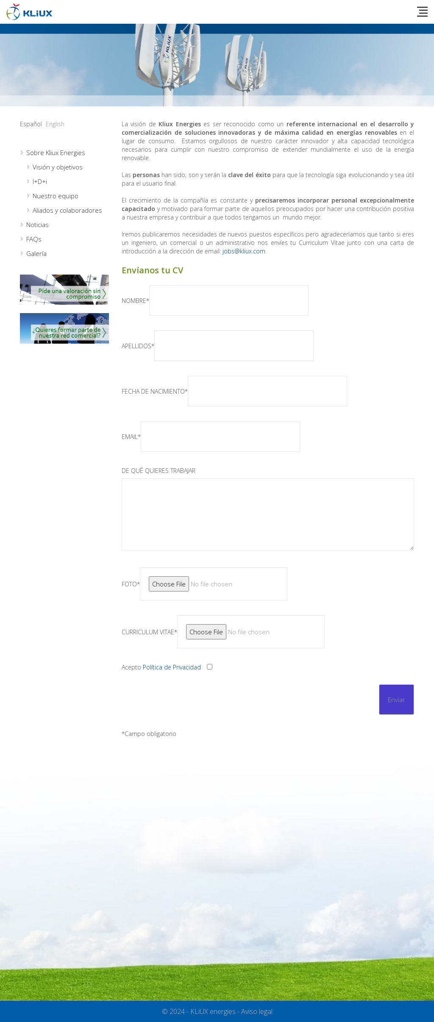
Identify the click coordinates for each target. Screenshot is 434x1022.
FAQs (34, 239)
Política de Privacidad (172, 667)
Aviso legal (257, 1011)
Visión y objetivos (58, 167)
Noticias (37, 224)
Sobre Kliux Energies (55, 152)
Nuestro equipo (55, 196)
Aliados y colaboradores (67, 210)
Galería (36, 253)
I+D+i (40, 181)
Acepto (161, 667)
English (55, 124)
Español (31, 124)
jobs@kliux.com (244, 251)
